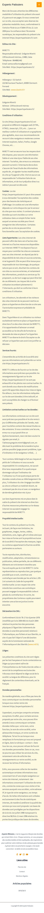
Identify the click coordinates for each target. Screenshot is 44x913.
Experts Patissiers (12, 4)
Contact (22, 871)
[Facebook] (17, 854)
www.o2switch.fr (18, 89)
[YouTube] (27, 854)
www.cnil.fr (33, 644)
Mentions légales (22, 876)
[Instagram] (24, 854)
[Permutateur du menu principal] (39, 4)
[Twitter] (20, 854)
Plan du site (22, 867)
